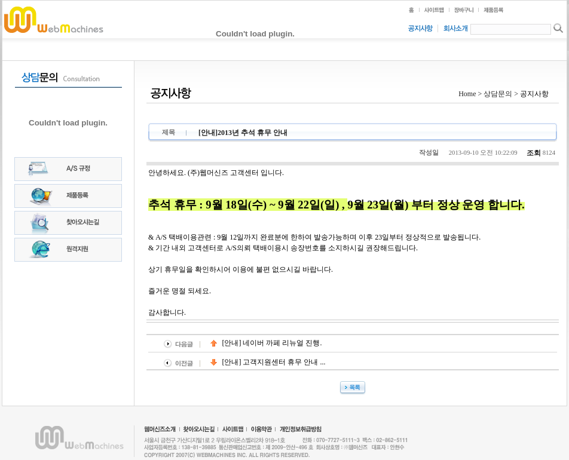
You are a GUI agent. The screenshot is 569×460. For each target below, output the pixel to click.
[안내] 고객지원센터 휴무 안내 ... (268, 362)
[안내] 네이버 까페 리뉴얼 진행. (266, 343)
